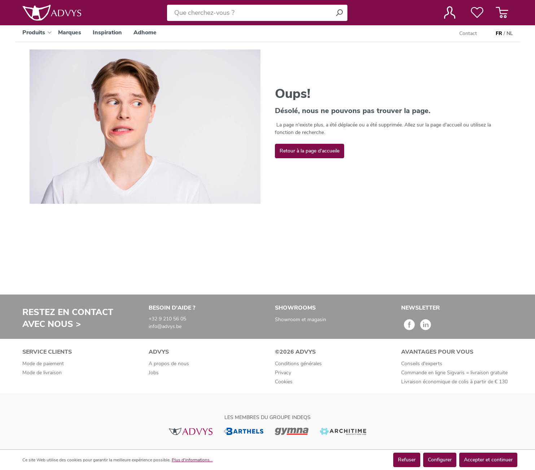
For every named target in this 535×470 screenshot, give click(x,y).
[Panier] (502, 12)
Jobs (154, 372)
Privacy (283, 372)
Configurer (440, 459)
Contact (468, 33)
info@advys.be (165, 326)
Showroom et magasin (300, 319)
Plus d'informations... (192, 460)
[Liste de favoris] (477, 12)
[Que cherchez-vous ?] (249, 13)
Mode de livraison (42, 372)
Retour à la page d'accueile (309, 150)
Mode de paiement (43, 363)
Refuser (407, 459)
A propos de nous (169, 363)
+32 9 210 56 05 (167, 318)
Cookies (284, 381)
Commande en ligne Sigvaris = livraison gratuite (454, 372)
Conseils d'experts (421, 363)
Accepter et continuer (488, 459)
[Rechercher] (339, 13)
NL (510, 33)
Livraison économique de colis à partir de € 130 (454, 381)
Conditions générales (298, 363)
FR (499, 33)
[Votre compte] (449, 12)
